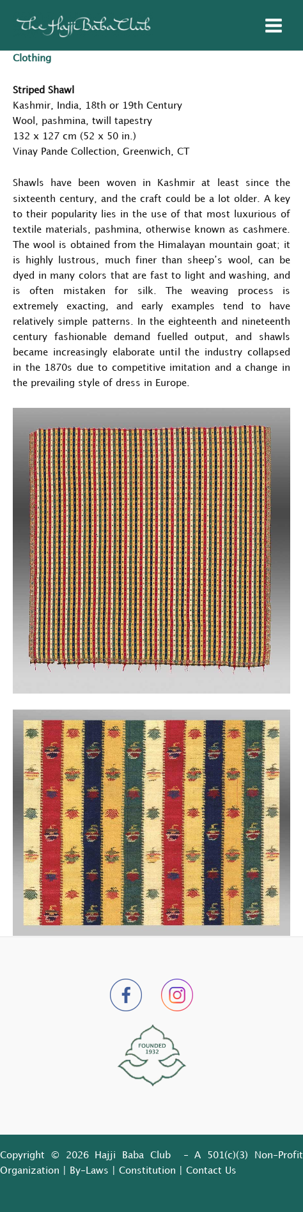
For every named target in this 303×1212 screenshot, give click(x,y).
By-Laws (89, 1171)
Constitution (147, 1171)
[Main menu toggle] (273, 25)
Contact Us (211, 1171)
